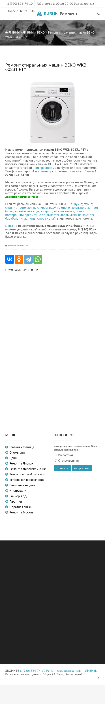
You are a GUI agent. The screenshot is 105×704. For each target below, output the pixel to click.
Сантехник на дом (22, 485)
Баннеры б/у (18, 496)
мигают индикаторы (32, 218)
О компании (18, 452)
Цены (9, 226)
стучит (88, 204)
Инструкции (17, 490)
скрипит (10, 207)
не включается (64, 211)
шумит (78, 204)
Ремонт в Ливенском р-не (27, 469)
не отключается (68, 207)
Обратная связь (20, 507)
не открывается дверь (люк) (57, 215)
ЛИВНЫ (57, 14)
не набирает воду (27, 211)
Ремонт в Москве (21, 512)
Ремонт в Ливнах (21, 463)
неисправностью (44, 168)
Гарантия (15, 501)
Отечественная (68, 460)
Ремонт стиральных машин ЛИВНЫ (71, 670)
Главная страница (21, 447)
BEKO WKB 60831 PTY (18, 245)
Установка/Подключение (26, 480)
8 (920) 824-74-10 (20, 3)
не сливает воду (44, 207)
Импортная (65, 455)
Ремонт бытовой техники (27, 474)
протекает (25, 207)
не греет (46, 211)
